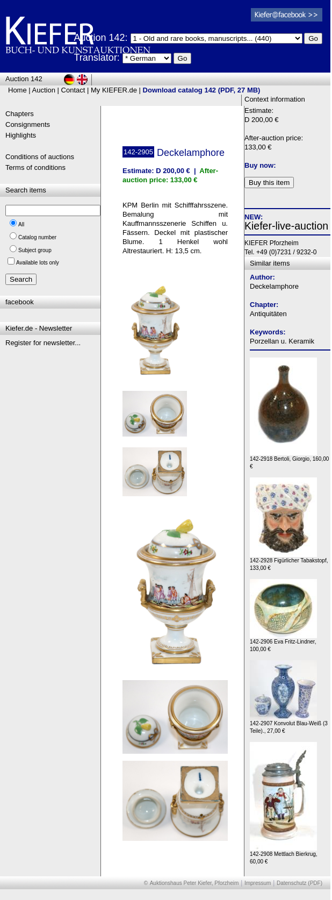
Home (17, 90)
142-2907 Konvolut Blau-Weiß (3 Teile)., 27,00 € (289, 724)
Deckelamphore (274, 286)
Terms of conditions (35, 167)
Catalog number (37, 237)
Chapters (19, 114)
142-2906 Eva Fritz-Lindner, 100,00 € (283, 642)
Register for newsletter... (43, 343)
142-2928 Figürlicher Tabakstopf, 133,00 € (289, 561)
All (21, 224)
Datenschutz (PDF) (299, 883)
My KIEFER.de (114, 90)
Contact (73, 90)
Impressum (257, 883)
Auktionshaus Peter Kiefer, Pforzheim (194, 883)
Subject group (35, 250)
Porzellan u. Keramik (282, 341)
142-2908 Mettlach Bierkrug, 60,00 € (283, 855)
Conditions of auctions (39, 157)
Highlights (20, 135)
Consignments (27, 124)
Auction (43, 90)
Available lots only (37, 263)
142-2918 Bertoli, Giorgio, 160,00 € (289, 460)
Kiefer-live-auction (286, 226)
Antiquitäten (268, 314)
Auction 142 (23, 79)
